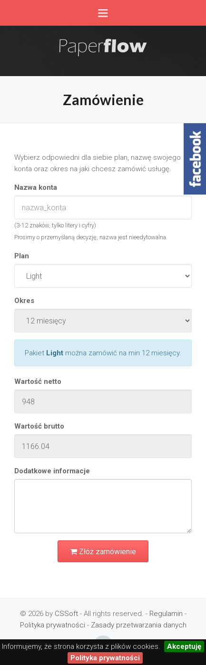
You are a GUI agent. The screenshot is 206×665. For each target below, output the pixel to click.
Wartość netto (37, 381)
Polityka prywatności (52, 625)
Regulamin (166, 613)
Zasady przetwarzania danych (138, 625)
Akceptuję (184, 646)
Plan (21, 256)
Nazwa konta (35, 187)
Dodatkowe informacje (52, 471)
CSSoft (66, 613)
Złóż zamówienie (103, 551)
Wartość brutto (39, 426)
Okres (24, 300)
